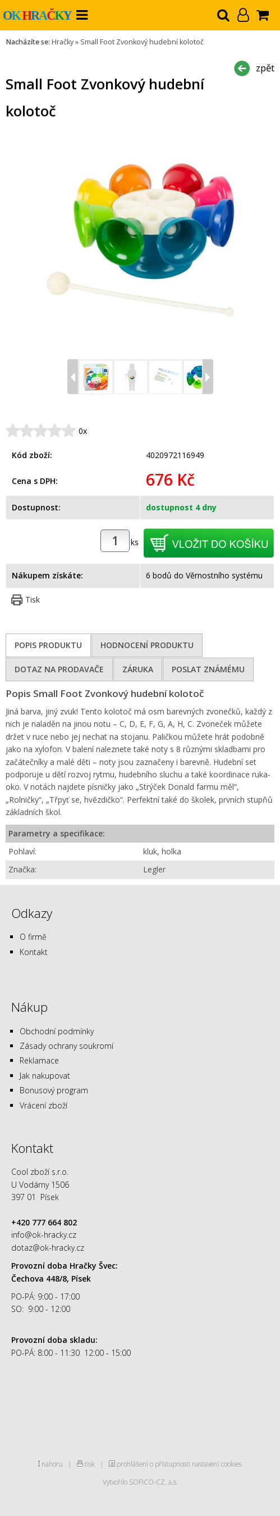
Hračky (63, 42)
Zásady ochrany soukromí (66, 1045)
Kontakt (34, 952)
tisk (90, 1463)
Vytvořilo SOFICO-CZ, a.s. (140, 1481)
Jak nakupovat (45, 1075)
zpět (265, 67)
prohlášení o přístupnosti (153, 1463)
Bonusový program (54, 1090)
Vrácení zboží (43, 1105)
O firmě (33, 936)
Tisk (32, 599)
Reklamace (39, 1060)
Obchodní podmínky (57, 1031)
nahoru (52, 1463)
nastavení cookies (217, 1463)
